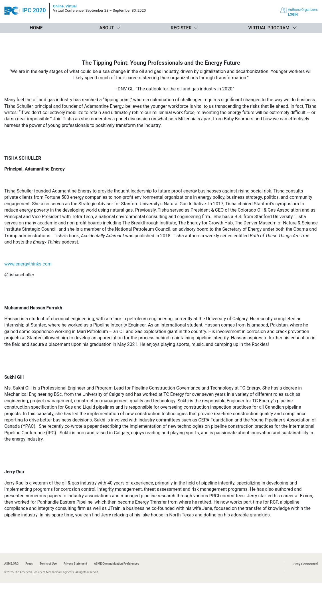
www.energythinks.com (28, 264)
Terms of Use (48, 563)
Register (181, 28)
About (106, 28)
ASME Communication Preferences (116, 563)
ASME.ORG (11, 563)
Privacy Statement (75, 563)
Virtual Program (268, 28)
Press (29, 563)
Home (36, 28)
